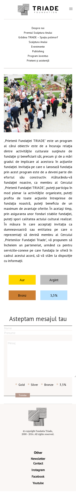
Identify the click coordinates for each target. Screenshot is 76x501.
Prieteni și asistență (38, 60)
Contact (38, 463)
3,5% (53, 295)
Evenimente (38, 46)
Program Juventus (38, 56)
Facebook (38, 476)
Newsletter (38, 459)
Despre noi (38, 28)
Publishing (38, 51)
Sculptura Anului (38, 42)
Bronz (22, 295)
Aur (22, 280)
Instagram (38, 470)
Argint (53, 280)
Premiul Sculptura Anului (38, 32)
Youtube (38, 483)
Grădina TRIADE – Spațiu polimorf (38, 37)
